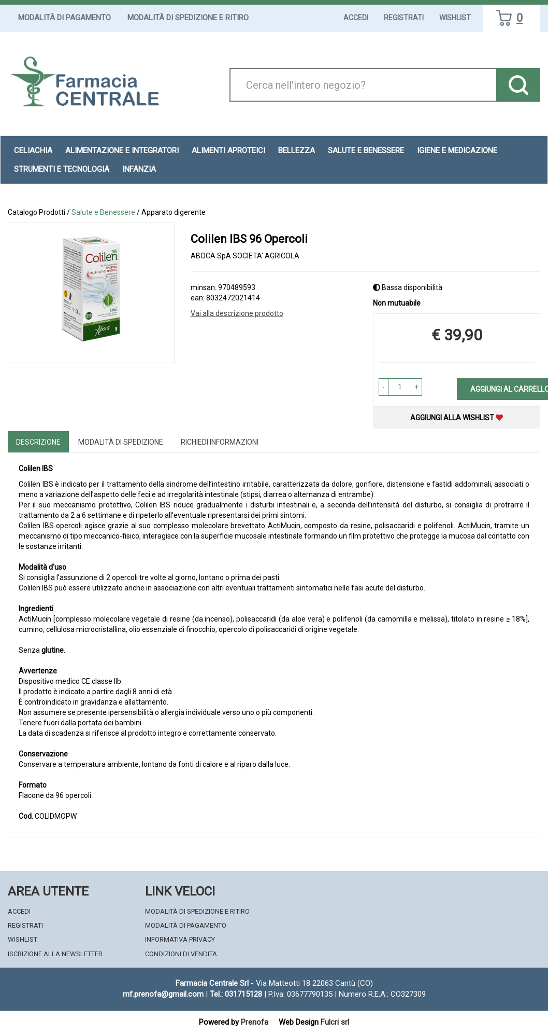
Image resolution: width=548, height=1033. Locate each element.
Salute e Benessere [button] (366, 150)
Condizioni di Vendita (181, 954)
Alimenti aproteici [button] (228, 150)
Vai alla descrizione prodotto (237, 313)
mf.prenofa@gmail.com (163, 994)
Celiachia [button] (33, 150)
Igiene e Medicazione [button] (457, 150)
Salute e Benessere (103, 212)
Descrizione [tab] (38, 442)
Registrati (404, 17)
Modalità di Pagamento (64, 17)
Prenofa (254, 1022)
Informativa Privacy (180, 939)
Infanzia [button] (139, 169)
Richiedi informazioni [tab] (219, 442)
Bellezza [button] (296, 150)
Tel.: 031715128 (236, 994)
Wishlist (455, 17)
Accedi (355, 17)
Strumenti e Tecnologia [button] (61, 169)
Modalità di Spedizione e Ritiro (188, 17)
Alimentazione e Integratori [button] (122, 150)
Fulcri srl (335, 1022)
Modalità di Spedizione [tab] (120, 442)
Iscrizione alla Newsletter (55, 954)
